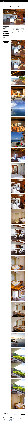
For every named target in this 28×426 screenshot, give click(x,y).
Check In (4, 32)
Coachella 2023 (10, 420)
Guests (4, 37)
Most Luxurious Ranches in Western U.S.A (13, 418)
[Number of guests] (4, 38)
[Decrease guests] (7, 38)
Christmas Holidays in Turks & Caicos (12, 421)
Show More (12, 32)
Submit (23, 414)
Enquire (6, 41)
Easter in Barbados (10, 419)
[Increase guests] (5, 38)
